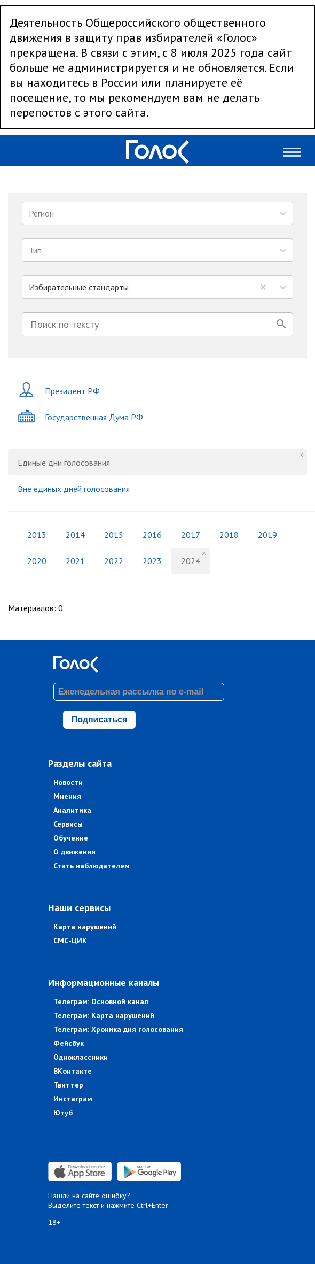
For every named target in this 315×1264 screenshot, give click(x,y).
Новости (68, 782)
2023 (152, 561)
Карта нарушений (84, 926)
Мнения (67, 796)
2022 (113, 561)
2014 (75, 534)
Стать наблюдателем (91, 865)
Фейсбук (68, 1043)
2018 (229, 534)
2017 (190, 534)
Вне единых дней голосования (74, 488)
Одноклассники (80, 1057)
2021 (75, 561)
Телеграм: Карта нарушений (103, 1015)
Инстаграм (72, 1099)
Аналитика (72, 810)
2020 (36, 561)
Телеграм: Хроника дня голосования (118, 1029)
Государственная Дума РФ (80, 417)
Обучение (70, 838)
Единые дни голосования (64, 462)
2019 (267, 534)
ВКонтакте (72, 1071)
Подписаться (100, 719)
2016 (152, 534)
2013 (36, 534)
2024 (190, 561)
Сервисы (68, 824)
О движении (74, 852)
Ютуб (63, 1112)
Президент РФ (59, 390)
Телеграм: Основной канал (100, 1001)
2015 (113, 534)
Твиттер (68, 1085)
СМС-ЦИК (70, 940)
